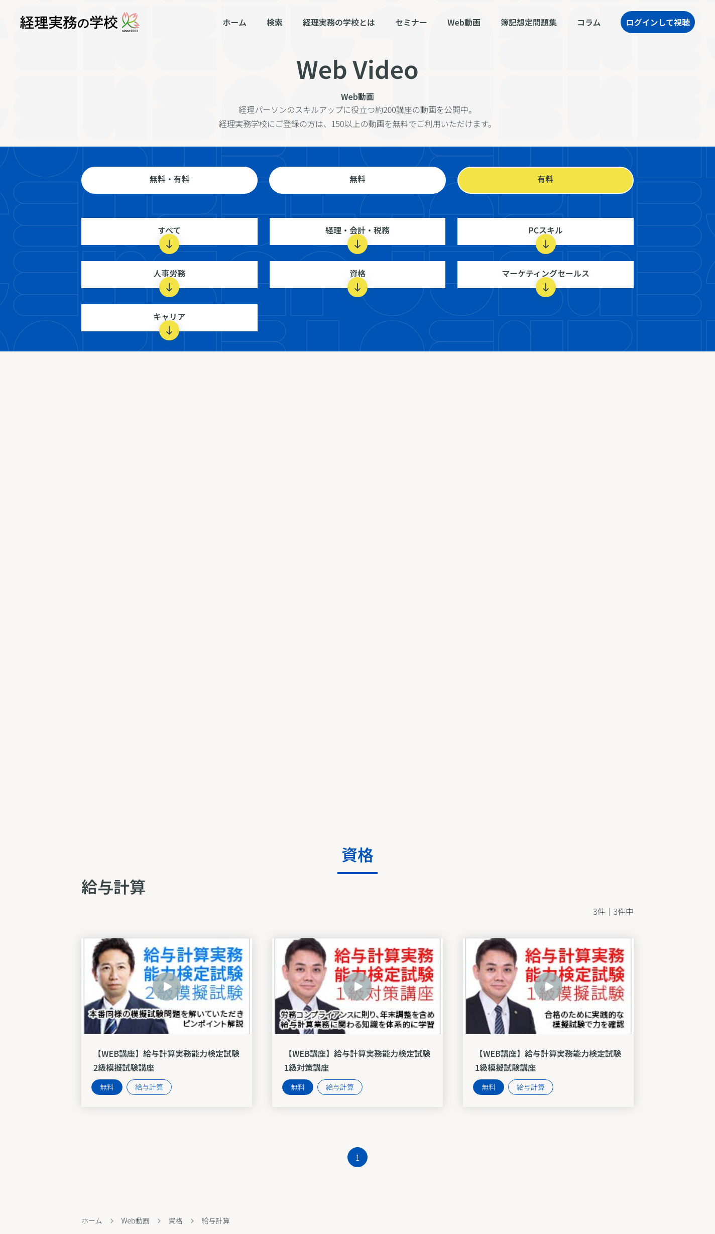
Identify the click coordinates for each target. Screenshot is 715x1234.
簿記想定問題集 (529, 22)
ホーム (235, 22)
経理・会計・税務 (357, 234)
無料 (357, 179)
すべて (169, 234)
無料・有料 (170, 179)
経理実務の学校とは (339, 22)
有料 (545, 179)
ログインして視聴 (658, 22)
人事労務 (169, 277)
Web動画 (464, 22)
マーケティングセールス (545, 277)
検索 (275, 22)
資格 (357, 277)
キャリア (169, 320)
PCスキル (545, 234)
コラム (589, 22)
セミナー (411, 22)
